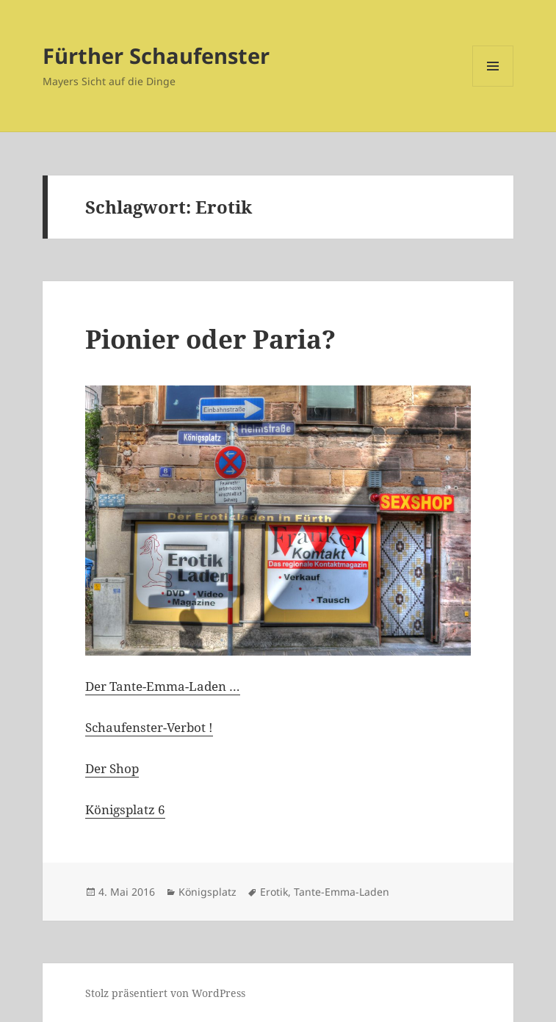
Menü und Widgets (493, 86)
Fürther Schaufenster (156, 55)
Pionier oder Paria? (210, 339)
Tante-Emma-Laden (341, 892)
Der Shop (112, 768)
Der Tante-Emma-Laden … (162, 686)
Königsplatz (207, 892)
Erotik (274, 892)
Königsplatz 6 (125, 809)
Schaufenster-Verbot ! (149, 727)
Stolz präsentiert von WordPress (165, 993)
